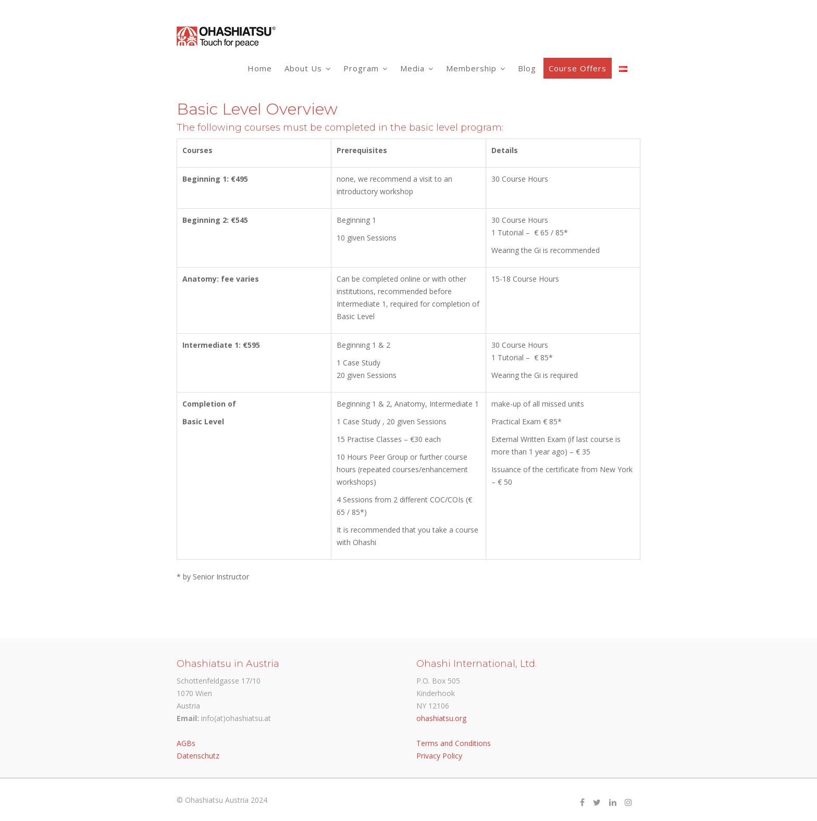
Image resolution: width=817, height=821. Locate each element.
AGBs (186, 743)
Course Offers (577, 68)
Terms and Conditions (453, 743)
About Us (303, 68)
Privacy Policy (439, 756)
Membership (471, 68)
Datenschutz (198, 756)
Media (412, 68)
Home (259, 68)
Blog (527, 68)
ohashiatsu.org (441, 718)
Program (361, 68)
